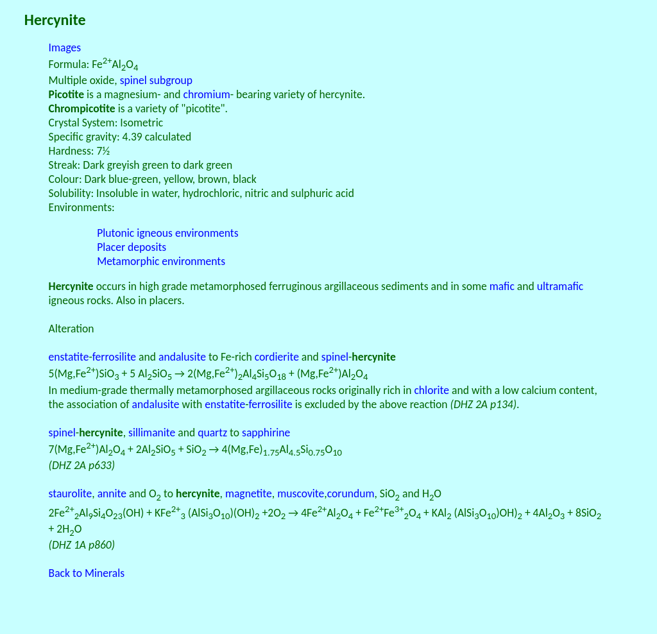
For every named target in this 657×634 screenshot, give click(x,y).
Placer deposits (131, 247)
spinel (334, 357)
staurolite (70, 493)
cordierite (277, 357)
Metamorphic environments (161, 261)
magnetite (248, 493)
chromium (206, 94)
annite (112, 493)
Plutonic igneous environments (168, 233)
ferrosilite (114, 357)
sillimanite (151, 432)
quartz (212, 432)
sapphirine (266, 432)
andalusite (182, 357)
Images (65, 47)
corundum (351, 493)
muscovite (300, 493)
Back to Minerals (87, 573)
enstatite (69, 357)
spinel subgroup (156, 80)
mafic (502, 286)
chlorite (431, 390)
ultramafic (560, 286)
